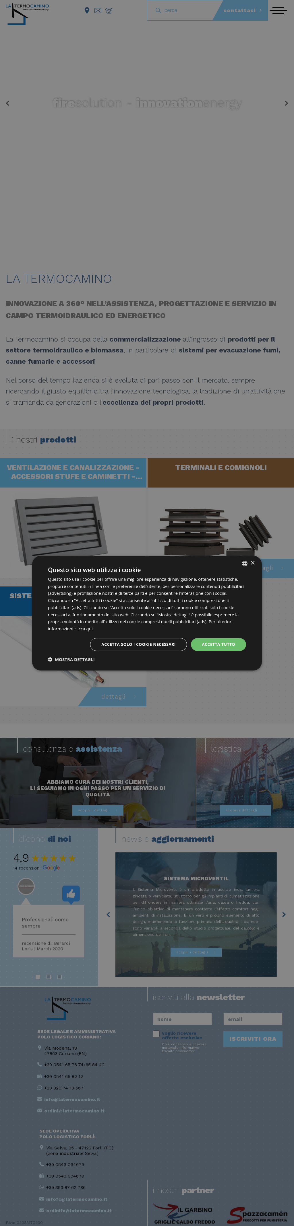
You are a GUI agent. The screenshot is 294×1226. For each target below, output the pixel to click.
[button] (71, 659)
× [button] (252, 563)
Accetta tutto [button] (218, 644)
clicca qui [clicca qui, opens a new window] (83, 628)
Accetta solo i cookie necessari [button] (138, 644)
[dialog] (147, 613)
